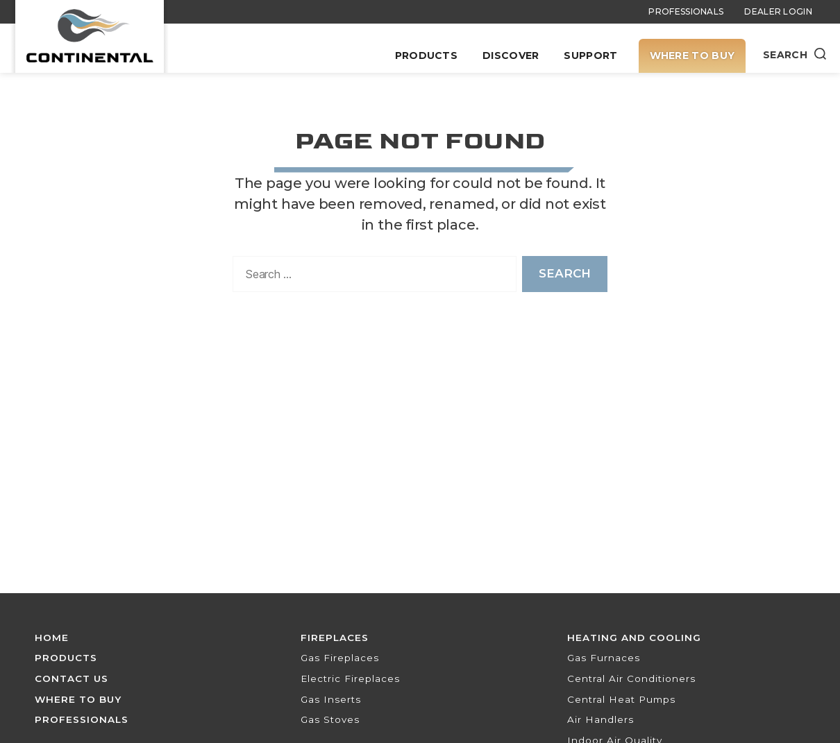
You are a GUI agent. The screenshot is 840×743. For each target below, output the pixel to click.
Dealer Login (778, 11)
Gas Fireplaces (340, 657)
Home (52, 637)
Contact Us (71, 678)
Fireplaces (335, 637)
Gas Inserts (331, 699)
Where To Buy (692, 55)
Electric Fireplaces (350, 678)
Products (426, 55)
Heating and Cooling (634, 637)
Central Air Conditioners (631, 678)
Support (590, 55)
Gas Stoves (330, 719)
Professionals (685, 11)
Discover (510, 55)
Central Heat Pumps (621, 699)
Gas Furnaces (603, 657)
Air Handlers (600, 719)
